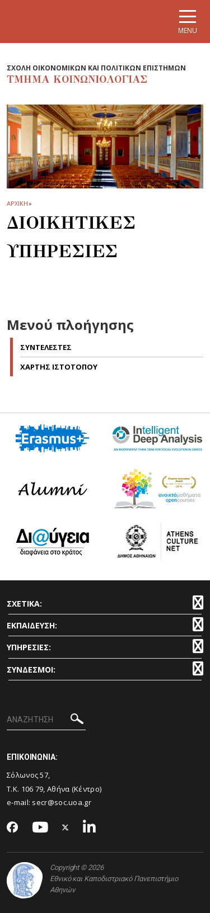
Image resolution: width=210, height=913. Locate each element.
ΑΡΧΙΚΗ (17, 203)
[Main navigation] (188, 21)
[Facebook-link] (12, 828)
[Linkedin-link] (89, 827)
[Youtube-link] (40, 827)
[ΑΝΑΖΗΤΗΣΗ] (46, 720)
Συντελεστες (46, 347)
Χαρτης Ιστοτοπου (58, 367)
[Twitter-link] (65, 827)
